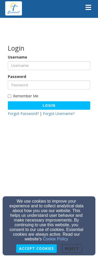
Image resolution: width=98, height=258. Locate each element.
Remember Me (23, 95)
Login (49, 105)
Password (17, 76)
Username (17, 57)
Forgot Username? (58, 113)
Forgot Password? (23, 113)
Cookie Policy (55, 239)
